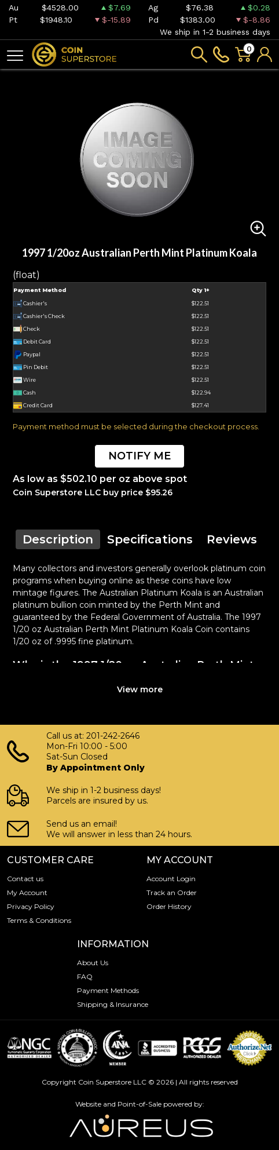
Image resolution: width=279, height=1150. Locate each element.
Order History (169, 906)
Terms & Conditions (39, 920)
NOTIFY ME (139, 456)
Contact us (25, 878)
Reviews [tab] (232, 539)
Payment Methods (108, 990)
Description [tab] (58, 539)
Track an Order (171, 892)
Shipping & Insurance (112, 1004)
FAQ (85, 976)
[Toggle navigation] (15, 55)
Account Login (171, 878)
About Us (92, 962)
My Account (27, 892)
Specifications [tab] (150, 539)
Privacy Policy (30, 906)
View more (140, 689)
